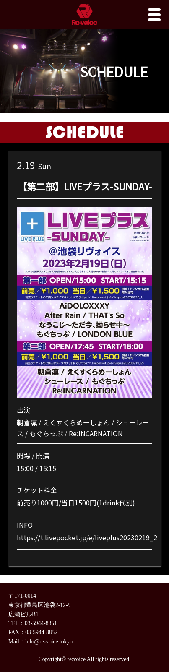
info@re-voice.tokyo (49, 641)
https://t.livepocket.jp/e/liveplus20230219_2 (87, 537)
